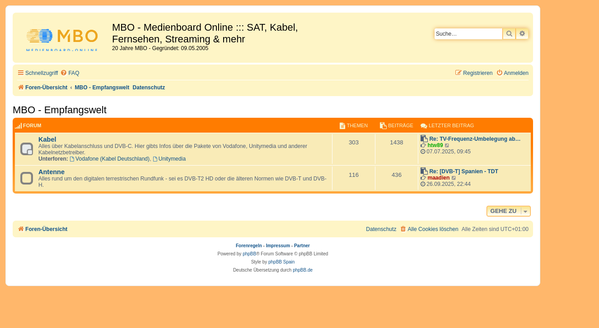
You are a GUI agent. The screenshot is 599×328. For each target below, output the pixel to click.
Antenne (51, 172)
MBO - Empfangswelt (60, 109)
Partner (302, 245)
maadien (438, 178)
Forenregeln (249, 245)
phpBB (249, 253)
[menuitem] (69, 73)
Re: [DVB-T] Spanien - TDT (463, 171)
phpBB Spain (281, 261)
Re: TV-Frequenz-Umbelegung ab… (474, 139)
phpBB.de (303, 270)
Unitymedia (169, 159)
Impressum (278, 245)
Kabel (47, 139)
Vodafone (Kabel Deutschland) (110, 159)
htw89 (435, 145)
